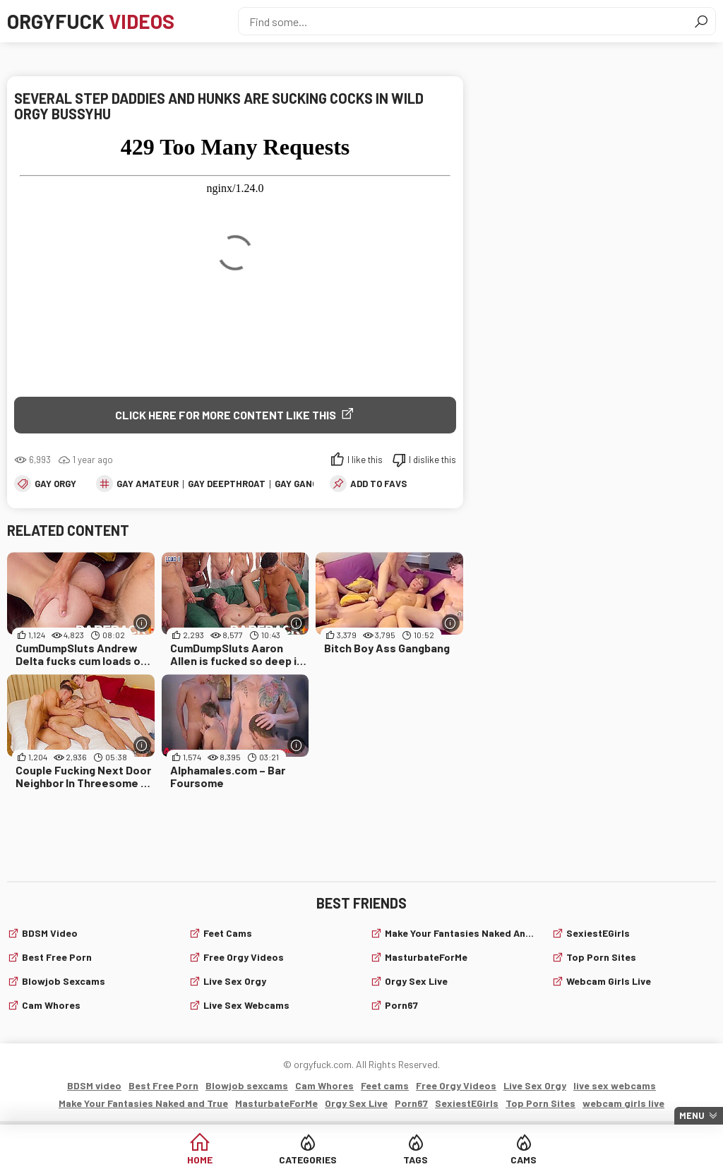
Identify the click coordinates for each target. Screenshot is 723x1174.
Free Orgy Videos (243, 957)
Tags (415, 1160)
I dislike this (432, 459)
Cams (523, 1160)
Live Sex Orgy (234, 981)
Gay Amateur (147, 484)
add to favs (378, 484)
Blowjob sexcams (63, 981)
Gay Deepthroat (226, 484)
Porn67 (401, 1005)
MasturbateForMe (426, 957)
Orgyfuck (90, 21)
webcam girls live (608, 981)
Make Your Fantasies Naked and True (459, 933)
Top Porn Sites (601, 957)
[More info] (142, 623)
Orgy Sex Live (416, 981)
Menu (692, 1115)
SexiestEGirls (598, 933)
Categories (308, 1160)
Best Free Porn (57, 957)
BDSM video (50, 933)
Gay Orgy (55, 484)
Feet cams (227, 933)
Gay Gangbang (308, 484)
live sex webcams (246, 1005)
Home (200, 1160)
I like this (365, 459)
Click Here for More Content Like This (225, 414)
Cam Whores (51, 1005)
